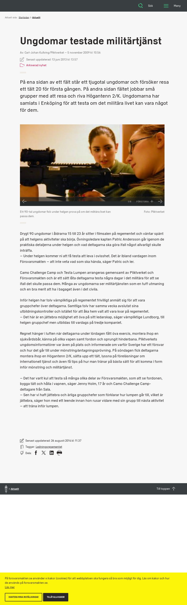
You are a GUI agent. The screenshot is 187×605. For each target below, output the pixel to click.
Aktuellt (36, 17)
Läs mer (10, 587)
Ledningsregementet (49, 446)
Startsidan (24, 17)
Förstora (144, 201)
